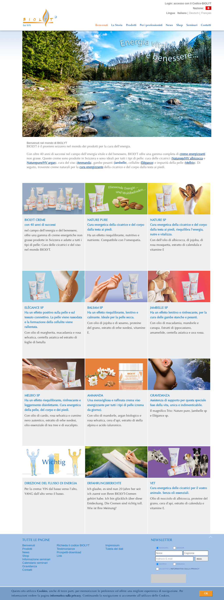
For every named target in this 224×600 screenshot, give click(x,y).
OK (206, 593)
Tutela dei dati (114, 548)
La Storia (116, 25)
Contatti (206, 25)
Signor (180, 548)
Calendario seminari (35, 562)
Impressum (112, 545)
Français (206, 13)
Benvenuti (101, 25)
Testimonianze (66, 548)
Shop (179, 25)
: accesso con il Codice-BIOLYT (188, 3)
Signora (163, 548)
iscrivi (162, 564)
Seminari (191, 25)
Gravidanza (29, 566)
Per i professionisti (151, 25)
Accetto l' (179, 569)
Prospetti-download (69, 552)
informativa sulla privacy (65, 595)
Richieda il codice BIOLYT (73, 545)
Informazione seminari (36, 559)
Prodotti (131, 25)
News (169, 25)
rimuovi (180, 564)
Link (59, 555)
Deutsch (194, 13)
